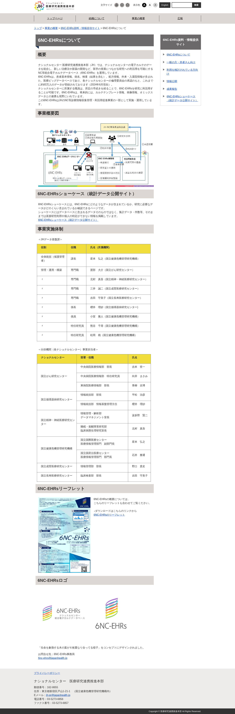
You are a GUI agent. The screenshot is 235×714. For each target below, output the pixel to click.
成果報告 (172, 89)
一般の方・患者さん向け (181, 62)
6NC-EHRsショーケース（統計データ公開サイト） (68, 220)
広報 (180, 18)
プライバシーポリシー (47, 673)
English (164, 5)
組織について (96, 18)
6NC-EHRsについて (178, 54)
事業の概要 (138, 18)
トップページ (55, 18)
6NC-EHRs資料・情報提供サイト (80, 28)
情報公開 (172, 81)
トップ (38, 28)
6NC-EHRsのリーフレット (109, 514)
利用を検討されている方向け (182, 71)
